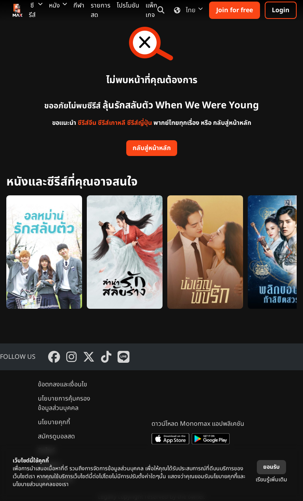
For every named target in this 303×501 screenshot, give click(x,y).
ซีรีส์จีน (87, 123)
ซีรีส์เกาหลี (111, 123)
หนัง (58, 5)
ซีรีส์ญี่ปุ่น (139, 123)
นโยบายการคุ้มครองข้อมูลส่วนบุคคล (64, 403)
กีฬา (78, 5)
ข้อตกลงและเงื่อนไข (62, 384)
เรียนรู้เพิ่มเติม (271, 479)
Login (281, 10)
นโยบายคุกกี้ (54, 422)
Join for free (234, 10)
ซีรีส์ (36, 10)
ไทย (187, 10)
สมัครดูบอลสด (56, 436)
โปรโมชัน (128, 5)
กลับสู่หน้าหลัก (152, 148)
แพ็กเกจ (151, 10)
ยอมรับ (271, 467)
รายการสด (100, 10)
